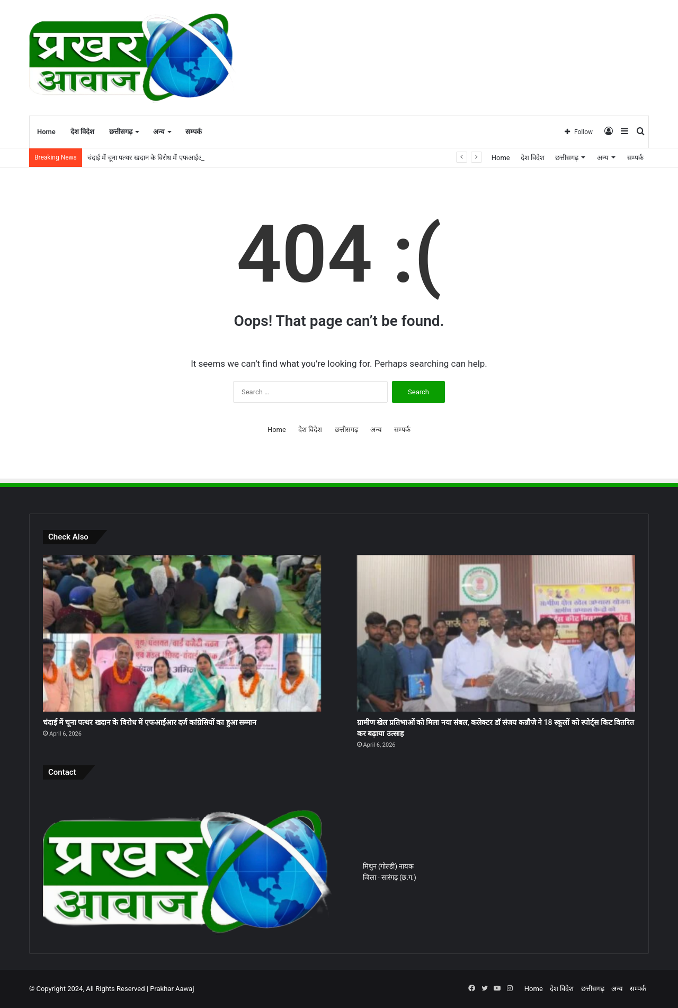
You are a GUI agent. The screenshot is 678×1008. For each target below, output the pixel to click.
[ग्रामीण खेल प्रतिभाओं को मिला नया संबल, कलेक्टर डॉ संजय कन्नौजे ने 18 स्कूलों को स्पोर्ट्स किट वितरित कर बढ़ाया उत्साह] (496, 633)
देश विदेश (82, 132)
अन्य (159, 132)
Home (46, 132)
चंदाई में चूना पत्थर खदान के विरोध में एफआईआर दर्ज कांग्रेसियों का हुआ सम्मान (149, 722)
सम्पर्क (193, 132)
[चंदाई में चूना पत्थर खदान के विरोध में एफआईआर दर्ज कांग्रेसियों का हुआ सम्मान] (182, 633)
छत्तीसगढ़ (120, 132)
